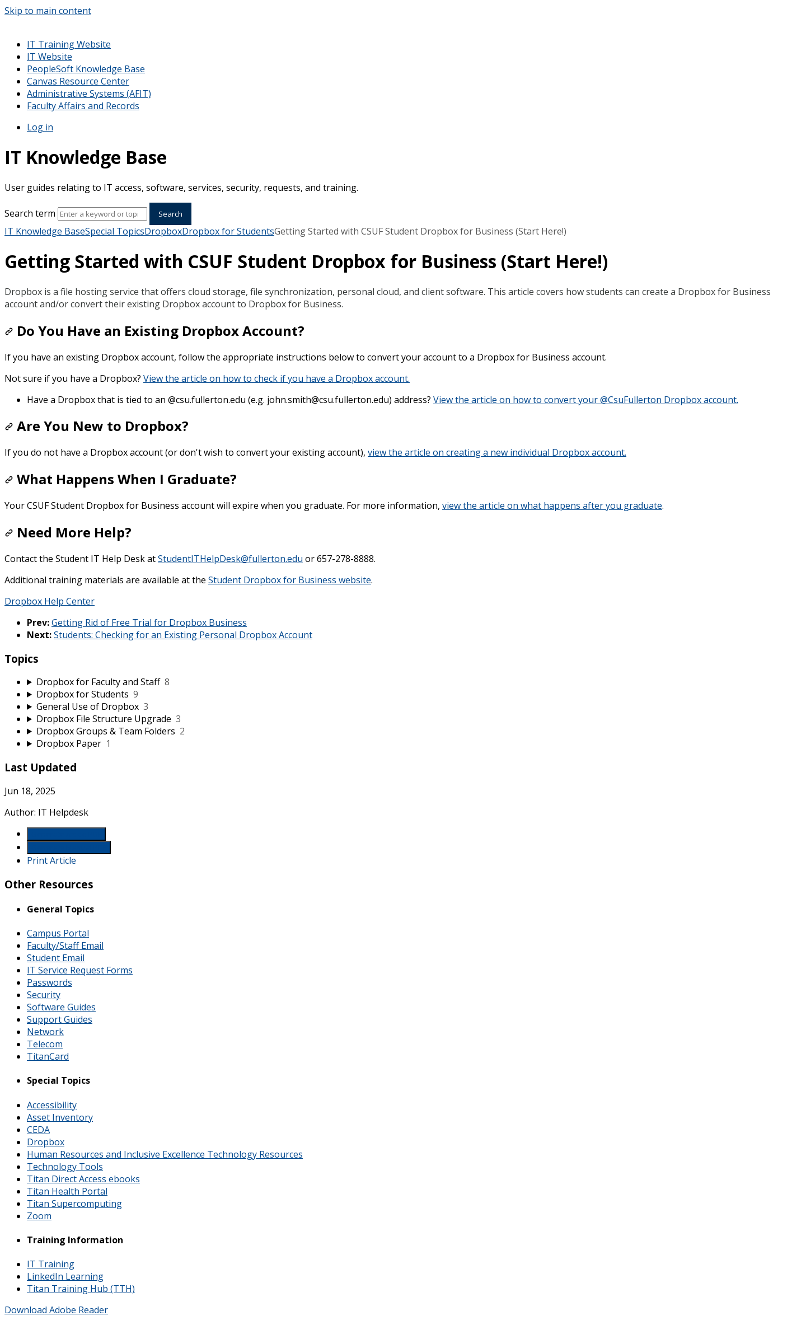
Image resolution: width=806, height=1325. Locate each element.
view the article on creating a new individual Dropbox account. (497, 452)
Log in (40, 127)
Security (43, 995)
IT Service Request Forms (80, 970)
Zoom (39, 1216)
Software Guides (61, 1007)
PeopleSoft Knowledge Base (86, 69)
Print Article (51, 860)
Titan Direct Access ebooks (83, 1179)
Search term (29, 213)
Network (45, 1032)
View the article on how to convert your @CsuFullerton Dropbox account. (585, 400)
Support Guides (59, 1019)
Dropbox (163, 231)
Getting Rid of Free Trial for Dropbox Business (149, 622)
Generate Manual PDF (68, 847)
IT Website (49, 56)
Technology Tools (65, 1166)
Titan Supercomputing (74, 1203)
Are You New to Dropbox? (96, 425)
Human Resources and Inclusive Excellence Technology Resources (165, 1154)
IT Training (50, 1264)
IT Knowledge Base (44, 231)
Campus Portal (58, 933)
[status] (403, 297)
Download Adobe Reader (56, 1310)
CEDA (38, 1129)
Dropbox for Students (228, 231)
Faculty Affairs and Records (83, 106)
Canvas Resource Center (78, 81)
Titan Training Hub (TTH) (81, 1288)
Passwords (49, 982)
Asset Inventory (60, 1117)
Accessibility (52, 1105)
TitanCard (48, 1056)
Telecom (45, 1044)
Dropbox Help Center (49, 601)
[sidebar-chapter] (414, 682)
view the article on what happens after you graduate (552, 505)
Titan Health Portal (67, 1191)
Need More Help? (68, 532)
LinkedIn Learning (65, 1276)
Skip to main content (47, 10)
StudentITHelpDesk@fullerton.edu (230, 559)
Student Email (56, 958)
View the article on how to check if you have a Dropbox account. (276, 378)
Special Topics (114, 231)
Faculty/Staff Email (65, 945)
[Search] (102, 214)
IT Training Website (69, 44)
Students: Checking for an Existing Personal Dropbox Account (183, 635)
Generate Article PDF (66, 834)
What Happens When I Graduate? (120, 479)
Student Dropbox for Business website (289, 580)
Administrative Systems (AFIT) (89, 93)
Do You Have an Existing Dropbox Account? (154, 330)
